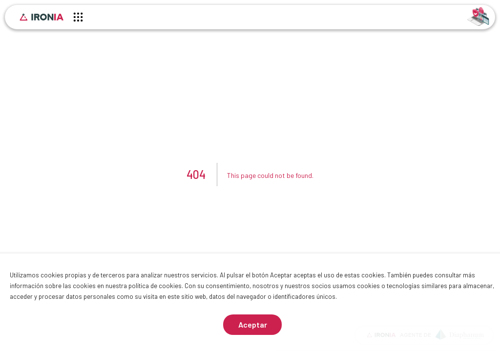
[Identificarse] (478, 16)
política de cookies (155, 286)
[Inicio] (41, 17)
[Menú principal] (78, 18)
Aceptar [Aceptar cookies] (252, 324)
